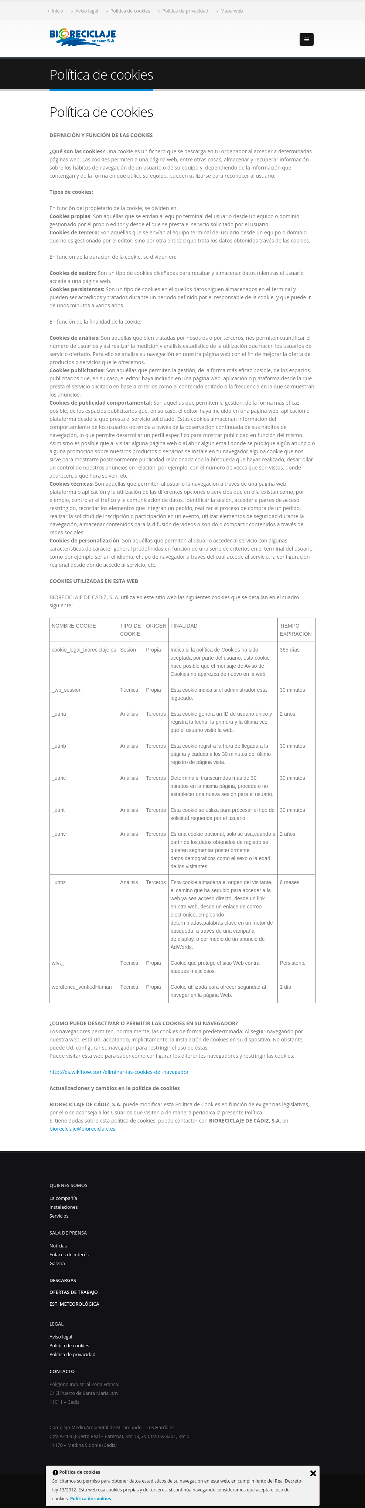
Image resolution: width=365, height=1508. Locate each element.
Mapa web (229, 11)
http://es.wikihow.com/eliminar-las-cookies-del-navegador (119, 1071)
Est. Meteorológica (74, 1304)
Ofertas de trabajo (74, 1292)
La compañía (63, 1198)
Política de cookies (91, 1498)
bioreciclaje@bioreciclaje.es (82, 1128)
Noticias (58, 1246)
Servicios (59, 1216)
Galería (57, 1263)
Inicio (55, 11)
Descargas (63, 1280)
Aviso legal (84, 11)
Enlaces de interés (69, 1255)
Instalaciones (64, 1207)
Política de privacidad (183, 11)
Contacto (62, 1371)
